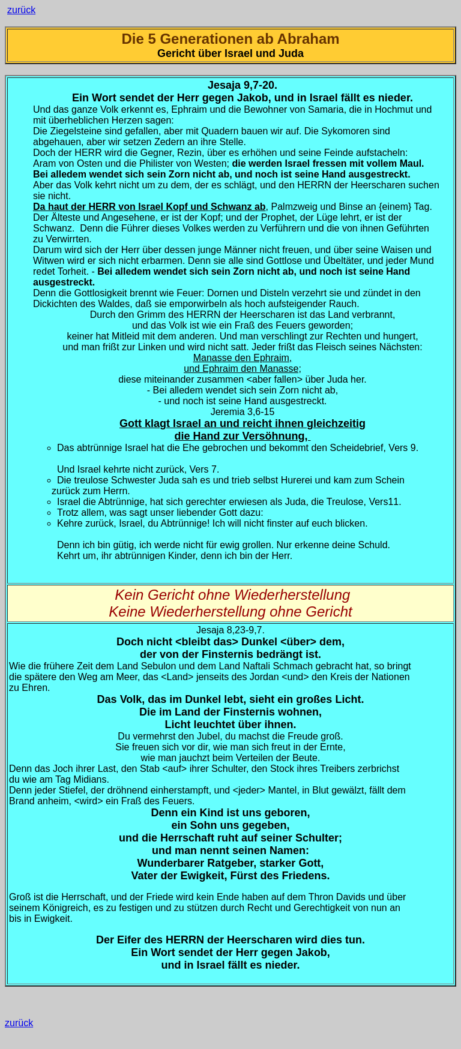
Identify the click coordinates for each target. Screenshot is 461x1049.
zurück (21, 10)
